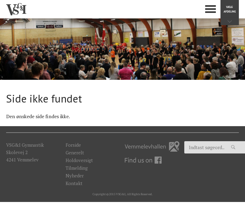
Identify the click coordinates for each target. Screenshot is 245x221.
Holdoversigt (79, 160)
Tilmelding (77, 168)
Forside (73, 145)
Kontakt (74, 183)
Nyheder (75, 176)
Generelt (75, 152)
